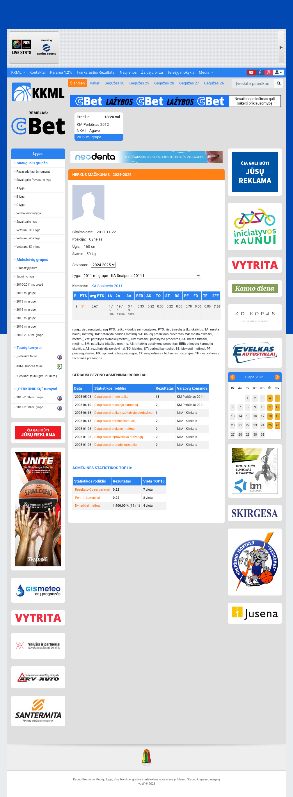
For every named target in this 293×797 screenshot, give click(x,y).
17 (262, 416)
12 (277, 407)
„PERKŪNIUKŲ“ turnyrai (37, 389)
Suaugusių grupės (32, 163)
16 (255, 416)
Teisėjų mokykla (180, 72)
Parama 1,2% (61, 72)
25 (270, 425)
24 (262, 425)
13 (233, 416)
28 (240, 434)
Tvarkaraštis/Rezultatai (96, 72)
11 (270, 407)
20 (233, 425)
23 (255, 425)
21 (240, 425)
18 (270, 416)
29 (247, 434)
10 (262, 407)
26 (277, 425)
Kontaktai (37, 72)
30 (255, 434)
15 (247, 416)
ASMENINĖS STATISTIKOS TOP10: (102, 468)
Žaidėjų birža (152, 72)
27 (233, 434)
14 (240, 416)
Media (204, 72)
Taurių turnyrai (29, 347)
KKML (16, 72)
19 (277, 416)
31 (262, 434)
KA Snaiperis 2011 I (108, 286)
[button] (278, 73)
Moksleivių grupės (32, 259)
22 (247, 425)
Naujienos (128, 72)
